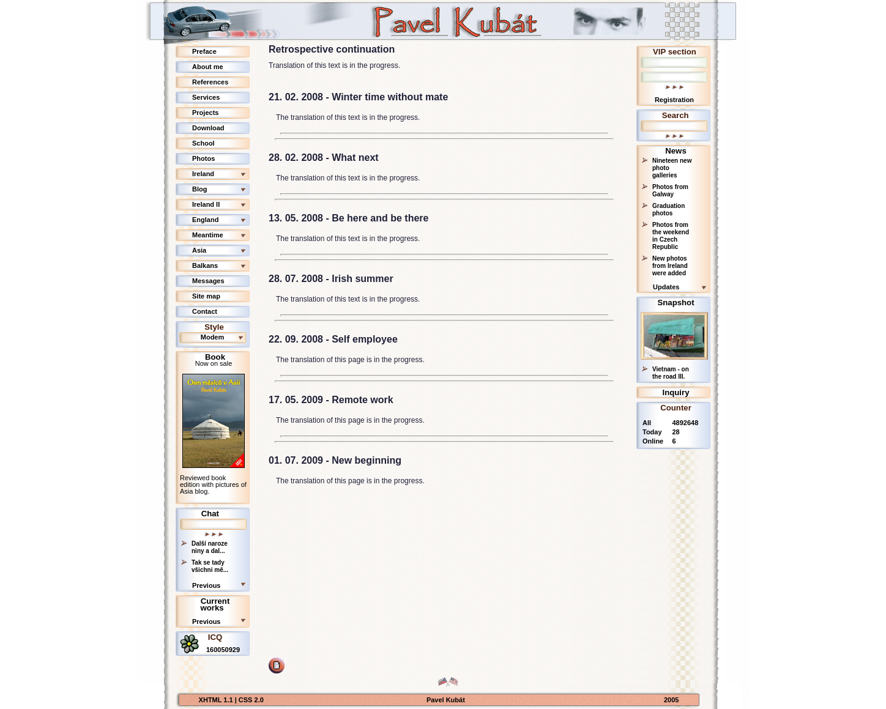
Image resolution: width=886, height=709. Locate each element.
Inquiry (676, 392)
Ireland (203, 173)
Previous (206, 585)
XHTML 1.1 (217, 699)
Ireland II (206, 204)
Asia (199, 250)
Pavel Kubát (445, 699)
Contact (204, 311)
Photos (203, 158)
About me (207, 66)
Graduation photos (668, 209)
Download (208, 128)
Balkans (205, 265)
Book (215, 357)
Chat (210, 513)
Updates (666, 287)
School (203, 143)
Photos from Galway (670, 191)
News (675, 150)
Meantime (207, 235)
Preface (204, 51)
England (205, 219)
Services (206, 97)
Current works (214, 604)
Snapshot (675, 302)
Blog (199, 189)
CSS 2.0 (251, 699)
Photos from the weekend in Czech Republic (670, 235)
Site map (206, 296)
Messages (208, 280)
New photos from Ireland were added (670, 266)
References (210, 82)
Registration (674, 99)
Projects (205, 112)
